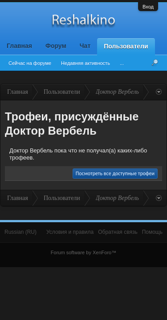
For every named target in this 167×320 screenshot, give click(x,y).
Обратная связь (117, 232)
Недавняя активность (85, 63)
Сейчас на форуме (29, 63)
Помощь (152, 232)
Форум (55, 45)
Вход (148, 6)
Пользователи (126, 46)
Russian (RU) (20, 232)
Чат (85, 45)
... (122, 63)
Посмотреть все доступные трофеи (115, 173)
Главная (19, 45)
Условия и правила (70, 232)
